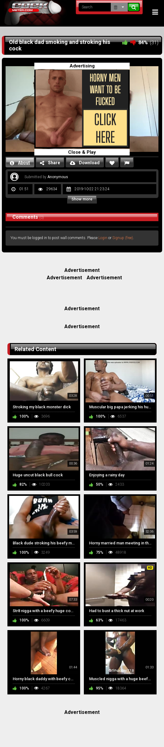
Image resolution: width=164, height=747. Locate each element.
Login (102, 238)
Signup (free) (122, 238)
